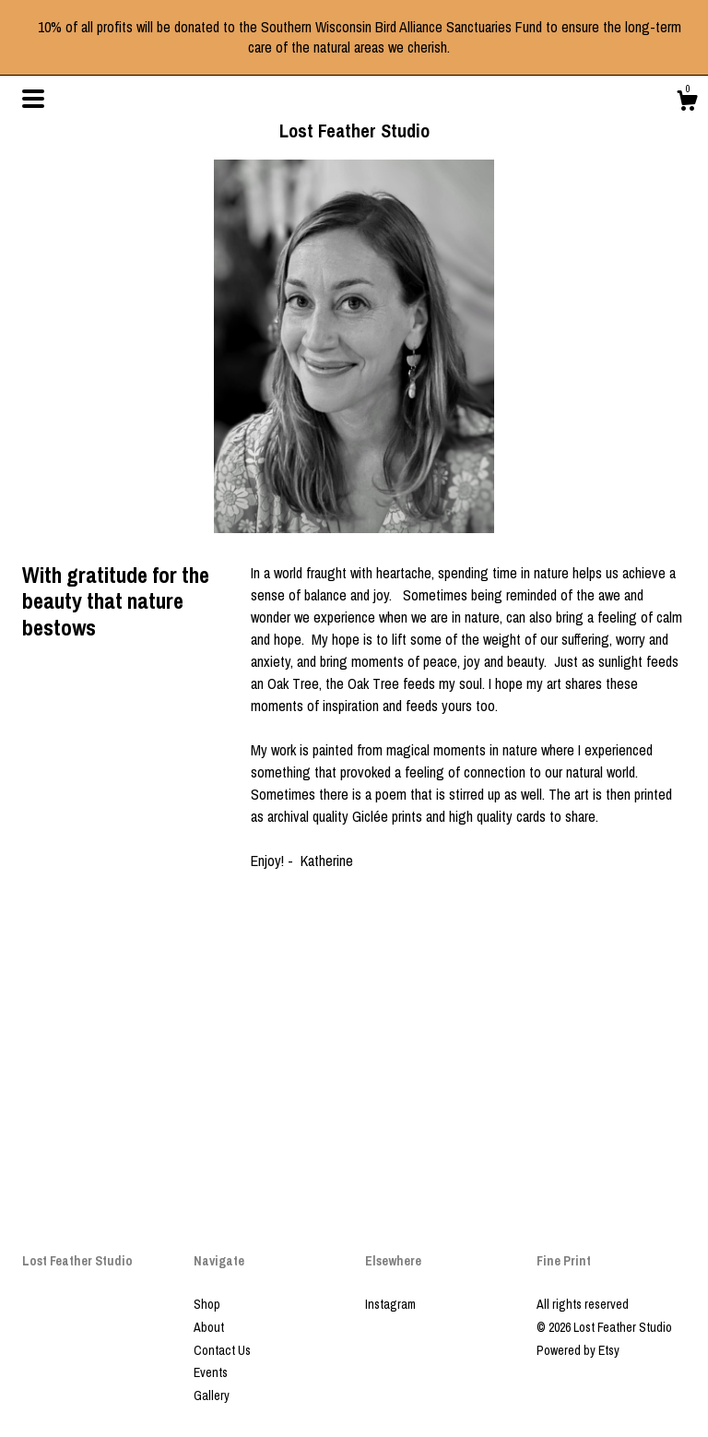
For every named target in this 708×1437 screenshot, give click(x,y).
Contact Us (222, 1350)
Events (211, 1372)
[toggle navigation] (33, 98)
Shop (207, 1304)
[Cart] (687, 103)
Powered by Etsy (578, 1350)
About (209, 1327)
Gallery (212, 1395)
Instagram (390, 1304)
